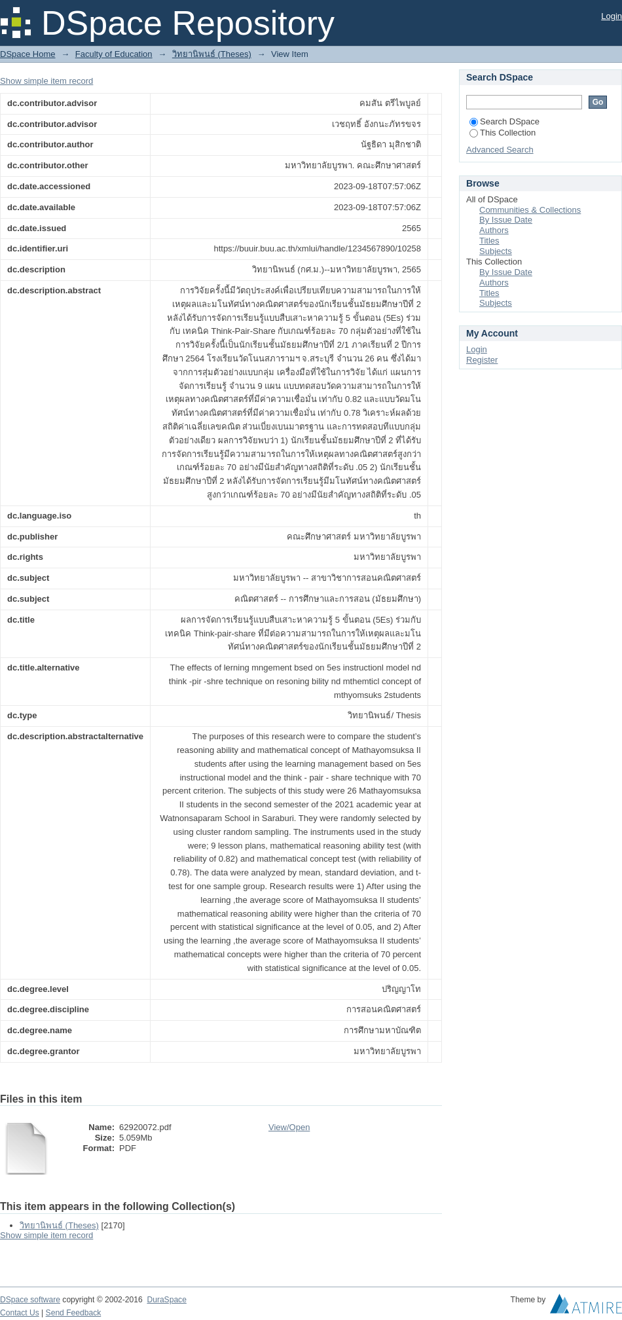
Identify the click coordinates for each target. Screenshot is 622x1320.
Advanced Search (500, 150)
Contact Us (19, 1312)
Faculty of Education (114, 54)
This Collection (502, 133)
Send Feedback (73, 1312)
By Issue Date (505, 220)
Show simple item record (46, 81)
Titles (489, 241)
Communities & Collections (530, 210)
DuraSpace (166, 1299)
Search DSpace (504, 121)
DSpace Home (28, 54)
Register (482, 360)
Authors (494, 230)
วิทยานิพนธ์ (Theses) (211, 54)
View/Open (289, 1127)
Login (611, 16)
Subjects (495, 251)
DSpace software (30, 1299)
